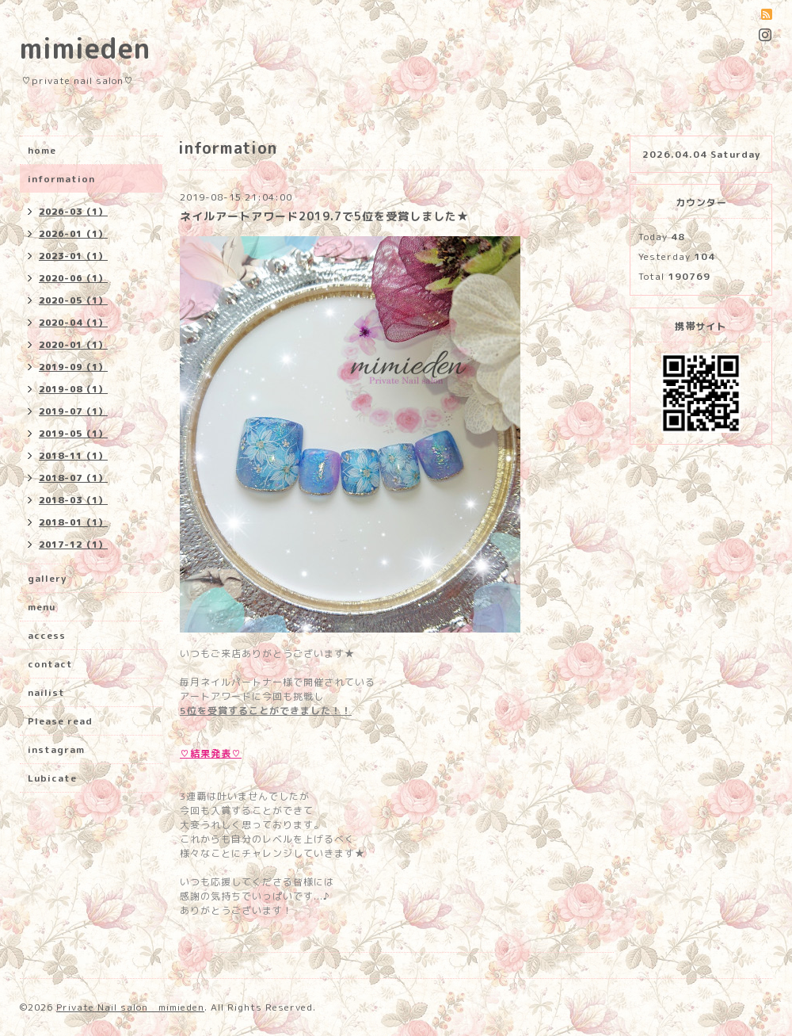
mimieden (85, 48)
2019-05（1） (73, 433)
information (61, 178)
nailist (46, 692)
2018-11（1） (73, 455)
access (47, 635)
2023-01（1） (73, 256)
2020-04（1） (73, 322)
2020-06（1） (73, 278)
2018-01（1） (73, 522)
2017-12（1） (73, 544)
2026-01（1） (73, 233)
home (42, 150)
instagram (56, 749)
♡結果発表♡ (211, 753)
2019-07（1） (73, 411)
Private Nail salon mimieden (130, 1007)
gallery (47, 578)
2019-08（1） (73, 389)
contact (50, 664)
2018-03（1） (73, 500)
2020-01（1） (73, 344)
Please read (60, 721)
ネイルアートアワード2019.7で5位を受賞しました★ (324, 216)
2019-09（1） (73, 367)
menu (41, 607)
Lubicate (52, 778)
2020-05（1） (73, 300)
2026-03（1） (73, 211)
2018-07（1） (73, 478)
